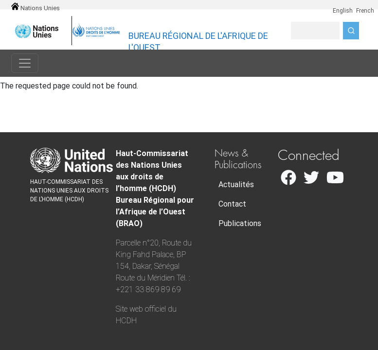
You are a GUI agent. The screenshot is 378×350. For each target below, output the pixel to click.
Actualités (236, 184)
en (329, 5)
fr (352, 5)
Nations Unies (35, 8)
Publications (239, 223)
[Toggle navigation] (24, 63)
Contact (232, 204)
